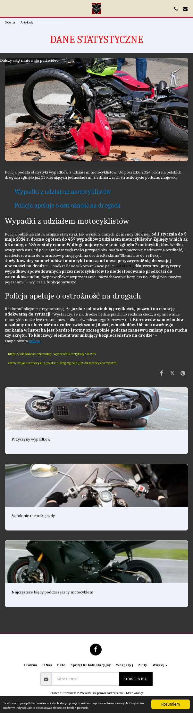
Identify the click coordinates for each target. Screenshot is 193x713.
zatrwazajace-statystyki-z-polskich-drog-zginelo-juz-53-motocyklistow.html (62, 363)
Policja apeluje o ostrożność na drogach (67, 205)
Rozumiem (170, 696)
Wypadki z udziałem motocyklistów (62, 191)
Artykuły (27, 22)
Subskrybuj (135, 678)
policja (34, 340)
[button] (7, 8)
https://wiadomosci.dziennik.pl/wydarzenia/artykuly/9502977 (52, 354)
